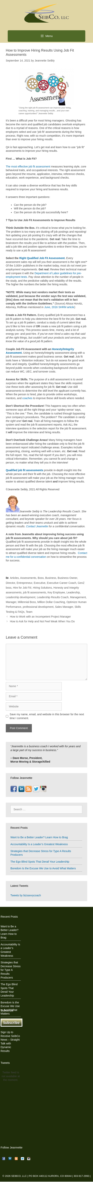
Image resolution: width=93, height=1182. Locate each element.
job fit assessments (34, 592)
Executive (40, 582)
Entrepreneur (24, 582)
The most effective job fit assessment (28, 166)
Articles (14, 577)
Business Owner (67, 577)
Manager (11, 602)
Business (50, 577)
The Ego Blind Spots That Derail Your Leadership (39, 861)
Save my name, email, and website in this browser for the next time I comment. (47, 716)
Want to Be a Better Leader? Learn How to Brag (39, 837)
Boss (41, 577)
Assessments (28, 577)
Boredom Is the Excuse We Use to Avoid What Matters (43, 868)
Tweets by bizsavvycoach (25, 895)
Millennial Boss (27, 602)
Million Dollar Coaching (51, 602)
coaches (27, 398)
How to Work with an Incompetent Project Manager (40, 616)
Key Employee (56, 592)
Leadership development (20, 597)
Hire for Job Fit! (22, 587)
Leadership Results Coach (52, 597)
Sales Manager (64, 606)
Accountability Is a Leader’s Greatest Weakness (39, 844)
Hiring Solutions (42, 587)
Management (78, 597)
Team (29, 611)
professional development (38, 606)
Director (10, 582)
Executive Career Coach (61, 582)
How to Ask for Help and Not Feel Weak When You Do (42, 621)
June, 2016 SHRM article (59, 307)
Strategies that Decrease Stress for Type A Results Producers (10, 970)
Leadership (73, 592)
